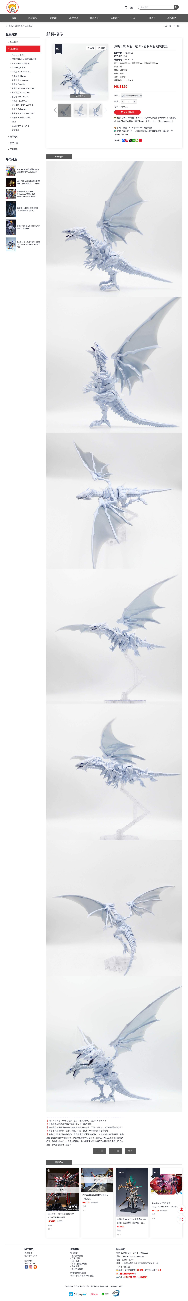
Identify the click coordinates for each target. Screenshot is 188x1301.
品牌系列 (115, 18)
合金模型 (12, 42)
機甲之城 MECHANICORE (21, 113)
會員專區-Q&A (30, 1256)
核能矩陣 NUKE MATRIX (21, 105)
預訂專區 (53, 18)
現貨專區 (73, 18)
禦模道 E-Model (17, 84)
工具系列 (151, 18)
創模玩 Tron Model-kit (19, 117)
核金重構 (14, 130)
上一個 (168, 26)
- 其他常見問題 (76, 1269)
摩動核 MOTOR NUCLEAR (22, 88)
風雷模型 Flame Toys (19, 92)
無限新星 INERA (17, 75)
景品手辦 (12, 143)
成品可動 (12, 136)
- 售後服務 (74, 1266)
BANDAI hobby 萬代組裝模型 (23, 59)
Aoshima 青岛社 (17, 55)
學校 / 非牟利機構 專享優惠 (82, 1276)
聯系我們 (171, 18)
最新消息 (32, 18)
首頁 (14, 18)
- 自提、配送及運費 (78, 1264)
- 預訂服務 (74, 1261)
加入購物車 (127, 112)
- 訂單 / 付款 (75, 1258)
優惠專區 (94, 18)
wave (12, 121)
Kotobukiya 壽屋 (17, 67)
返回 (130, 1151)
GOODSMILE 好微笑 (19, 63)
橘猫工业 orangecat (18, 80)
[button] (105, 110)
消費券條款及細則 (78, 1273)
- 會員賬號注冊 (76, 1256)
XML (121, 1286)
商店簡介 (28, 1253)
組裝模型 (28, 26)
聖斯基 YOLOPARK (18, 96)
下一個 (176, 26)
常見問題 (74, 1253)
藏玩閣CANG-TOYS (19, 125)
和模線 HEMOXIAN (18, 100)
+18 (133, 18)
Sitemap (114, 1286)
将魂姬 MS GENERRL (20, 71)
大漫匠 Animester (17, 109)
